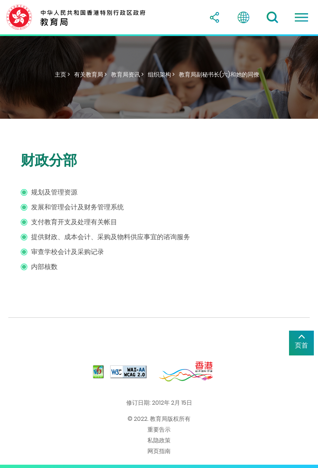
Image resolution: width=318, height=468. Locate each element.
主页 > (62, 74)
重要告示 (159, 429)
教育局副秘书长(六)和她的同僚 (219, 74)
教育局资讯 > (127, 74)
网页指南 (159, 451)
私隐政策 (159, 440)
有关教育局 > (90, 74)
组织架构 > (161, 74)
